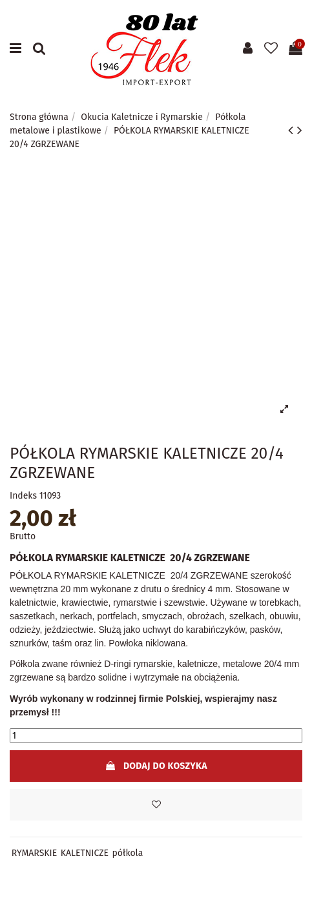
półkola (127, 853)
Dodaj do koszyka (156, 766)
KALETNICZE (85, 853)
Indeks (23, 495)
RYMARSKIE (34, 853)
